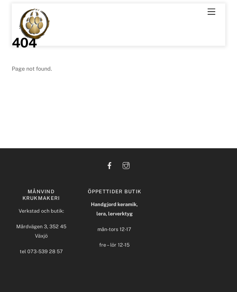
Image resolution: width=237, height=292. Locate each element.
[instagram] (126, 165)
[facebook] (109, 165)
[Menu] (211, 12)
